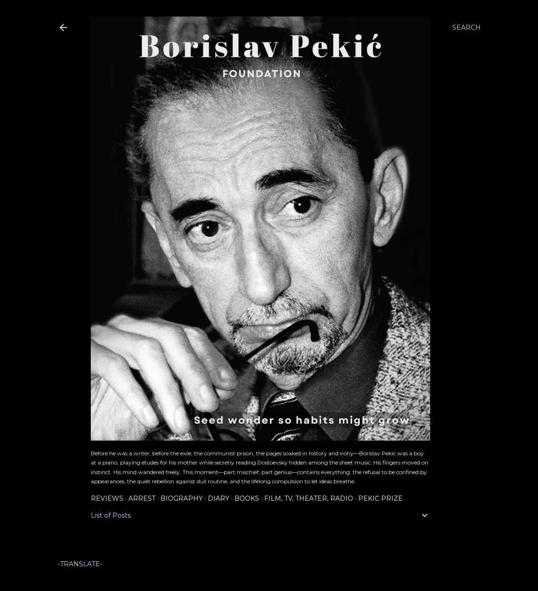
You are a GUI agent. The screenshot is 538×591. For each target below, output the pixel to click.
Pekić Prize (380, 498)
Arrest (141, 498)
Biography (182, 498)
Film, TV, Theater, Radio (308, 498)
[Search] (466, 28)
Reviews (107, 498)
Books (246, 498)
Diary (218, 498)
